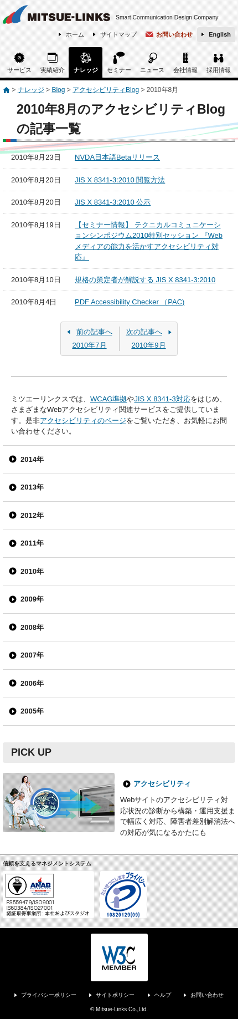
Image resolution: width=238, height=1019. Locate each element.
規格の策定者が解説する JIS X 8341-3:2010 (145, 280)
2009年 (32, 599)
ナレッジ (86, 70)
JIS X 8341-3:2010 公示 (113, 202)
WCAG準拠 (108, 399)
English (220, 34)
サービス (19, 70)
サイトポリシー (115, 995)
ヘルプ (162, 995)
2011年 (32, 543)
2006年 (32, 683)
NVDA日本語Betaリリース (117, 157)
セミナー (119, 70)
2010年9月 (149, 338)
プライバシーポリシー (48, 995)
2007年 (32, 655)
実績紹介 (52, 70)
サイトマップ (118, 34)
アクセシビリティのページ (83, 420)
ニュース (152, 70)
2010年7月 (89, 338)
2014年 (32, 459)
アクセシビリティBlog (106, 90)
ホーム (75, 34)
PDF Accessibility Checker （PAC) (129, 302)
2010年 (32, 571)
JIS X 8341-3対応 (162, 399)
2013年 (32, 487)
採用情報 (218, 70)
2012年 (32, 515)
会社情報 (185, 70)
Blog (58, 90)
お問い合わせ (174, 34)
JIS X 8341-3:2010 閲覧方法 (120, 180)
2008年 (32, 627)
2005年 (32, 711)
